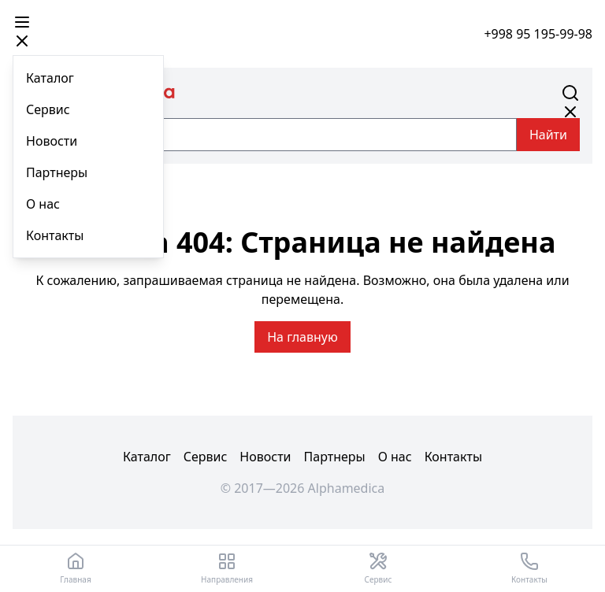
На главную (302, 337)
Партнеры (56, 172)
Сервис (48, 109)
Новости (51, 141)
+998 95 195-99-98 (538, 34)
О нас (43, 204)
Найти (548, 134)
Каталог (50, 78)
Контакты (55, 235)
